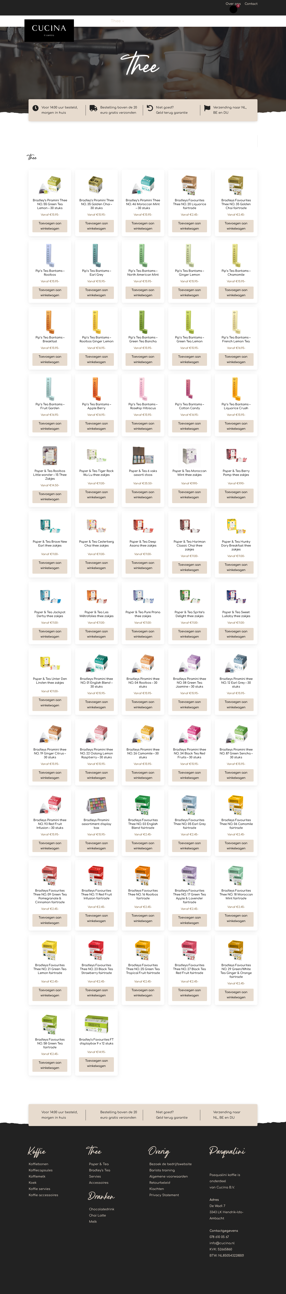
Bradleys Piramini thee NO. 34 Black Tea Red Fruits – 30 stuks (189, 753)
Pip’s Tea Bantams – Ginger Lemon (189, 272)
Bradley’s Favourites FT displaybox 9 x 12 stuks (96, 1041)
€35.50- (143, 483)
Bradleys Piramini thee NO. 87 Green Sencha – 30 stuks (236, 753)
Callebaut (166, 21)
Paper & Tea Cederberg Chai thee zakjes (96, 543)
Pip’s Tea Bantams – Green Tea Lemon (189, 339)
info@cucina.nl (222, 1243)
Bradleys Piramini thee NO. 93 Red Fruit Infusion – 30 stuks (49, 824)
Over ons (233, 4)
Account (254, 21)
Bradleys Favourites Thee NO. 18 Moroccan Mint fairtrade (236, 894)
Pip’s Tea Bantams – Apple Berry (96, 406)
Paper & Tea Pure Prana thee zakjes (143, 614)
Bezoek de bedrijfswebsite (170, 1164)
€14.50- (50, 485)
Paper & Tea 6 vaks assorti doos (143, 473)
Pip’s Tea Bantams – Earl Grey (96, 272)
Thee (116, 21)
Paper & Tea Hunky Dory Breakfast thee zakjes (236, 545)
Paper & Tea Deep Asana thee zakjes (143, 543)
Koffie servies (39, 1189)
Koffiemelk (37, 1176)
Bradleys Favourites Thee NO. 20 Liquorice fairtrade (189, 204)
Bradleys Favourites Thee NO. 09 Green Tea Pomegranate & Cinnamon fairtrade (50, 896)
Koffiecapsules (41, 1170)
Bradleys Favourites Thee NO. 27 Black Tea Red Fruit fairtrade (189, 969)
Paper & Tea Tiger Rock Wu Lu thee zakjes (96, 473)
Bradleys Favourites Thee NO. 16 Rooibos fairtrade (143, 894)
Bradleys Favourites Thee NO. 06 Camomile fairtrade (236, 824)
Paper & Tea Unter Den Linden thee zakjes (50, 680)
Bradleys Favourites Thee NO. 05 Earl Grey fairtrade (189, 824)
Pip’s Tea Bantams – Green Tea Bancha (142, 339)
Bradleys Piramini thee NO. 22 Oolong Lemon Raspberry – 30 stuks (96, 753)
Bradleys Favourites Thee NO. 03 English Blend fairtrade (143, 824)
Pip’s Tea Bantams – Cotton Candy (189, 406)
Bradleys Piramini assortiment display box (96, 824)
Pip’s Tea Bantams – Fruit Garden (50, 406)
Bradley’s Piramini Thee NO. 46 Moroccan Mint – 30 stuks (143, 204)
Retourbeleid (159, 1183)
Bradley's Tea (99, 1170)
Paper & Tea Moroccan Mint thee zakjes (189, 473)
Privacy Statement (164, 1195)
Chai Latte (97, 1215)
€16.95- (96, 348)
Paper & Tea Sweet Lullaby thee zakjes (236, 614)
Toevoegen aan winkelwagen (50, 226)
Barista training (162, 1170)
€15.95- (50, 214)
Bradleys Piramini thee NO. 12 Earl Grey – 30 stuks (236, 682)
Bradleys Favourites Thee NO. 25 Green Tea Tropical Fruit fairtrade (143, 969)
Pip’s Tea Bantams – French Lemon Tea (236, 339)
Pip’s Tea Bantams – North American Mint (143, 272)
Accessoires (98, 1183)
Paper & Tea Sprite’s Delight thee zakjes (190, 614)
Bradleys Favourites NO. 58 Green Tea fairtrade (50, 1043)
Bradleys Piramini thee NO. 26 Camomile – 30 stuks (143, 753)
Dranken (138, 21)
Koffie (96, 21)
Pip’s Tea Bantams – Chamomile (236, 272)
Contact (251, 4)
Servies (95, 1176)
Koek (189, 21)
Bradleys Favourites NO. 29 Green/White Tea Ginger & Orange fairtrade (236, 971)
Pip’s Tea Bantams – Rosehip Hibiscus (142, 406)
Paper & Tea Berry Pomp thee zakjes (236, 473)
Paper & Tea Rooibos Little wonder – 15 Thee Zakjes (50, 474)
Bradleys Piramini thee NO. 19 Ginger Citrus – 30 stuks (49, 753)
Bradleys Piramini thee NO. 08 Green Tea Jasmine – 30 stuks (189, 682)
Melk (93, 1221)
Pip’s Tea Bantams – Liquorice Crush (236, 406)
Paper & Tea (99, 1164)
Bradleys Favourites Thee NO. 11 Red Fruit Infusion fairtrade (96, 894)
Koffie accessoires (218, 21)
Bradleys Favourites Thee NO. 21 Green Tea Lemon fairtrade (49, 969)
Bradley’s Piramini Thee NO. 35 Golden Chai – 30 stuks (96, 204)
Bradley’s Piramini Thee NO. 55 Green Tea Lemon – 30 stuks (50, 204)
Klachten (156, 1189)
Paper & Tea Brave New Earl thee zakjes (50, 543)
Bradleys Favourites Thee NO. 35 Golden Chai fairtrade (236, 204)
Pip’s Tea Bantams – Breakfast (50, 339)
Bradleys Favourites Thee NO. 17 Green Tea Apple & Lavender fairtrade (189, 896)
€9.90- (189, 483)
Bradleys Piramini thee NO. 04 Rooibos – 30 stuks (143, 682)
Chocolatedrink (101, 1209)
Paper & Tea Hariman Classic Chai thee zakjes (189, 545)
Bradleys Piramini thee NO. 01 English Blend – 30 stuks (96, 682)
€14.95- (96, 1052)
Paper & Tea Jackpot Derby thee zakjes (49, 614)
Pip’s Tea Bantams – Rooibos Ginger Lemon (97, 339)
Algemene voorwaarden (168, 1176)
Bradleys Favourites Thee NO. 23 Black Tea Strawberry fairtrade (96, 969)
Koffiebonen (38, 1164)
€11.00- (96, 483)
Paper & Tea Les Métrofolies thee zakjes (97, 614)
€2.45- (189, 214)
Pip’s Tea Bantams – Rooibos (50, 272)
